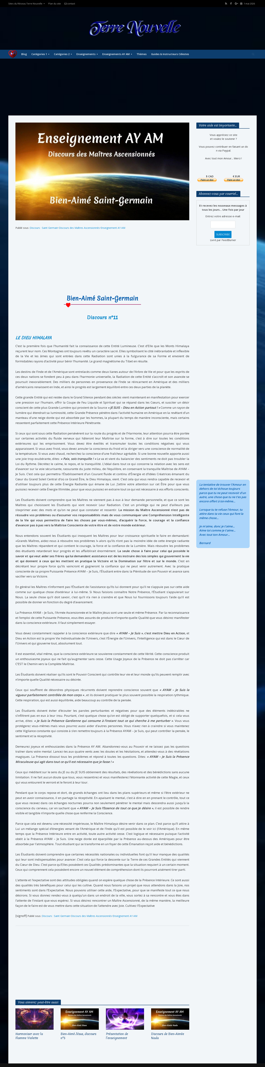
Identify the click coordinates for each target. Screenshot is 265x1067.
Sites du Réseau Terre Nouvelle (25, 3)
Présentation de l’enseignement (117, 1036)
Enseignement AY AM (113, 227)
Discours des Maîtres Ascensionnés (79, 227)
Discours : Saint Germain (44, 227)
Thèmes (142, 54)
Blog (24, 54)
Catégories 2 (62, 54)
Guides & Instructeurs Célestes (170, 54)
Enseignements (85, 54)
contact (69, 3)
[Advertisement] (132, 87)
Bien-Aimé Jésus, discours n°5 (78, 1036)
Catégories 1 (39, 54)
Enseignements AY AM (116, 54)
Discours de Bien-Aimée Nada (167, 1036)
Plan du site (54, 3)
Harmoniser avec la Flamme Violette (29, 1036)
